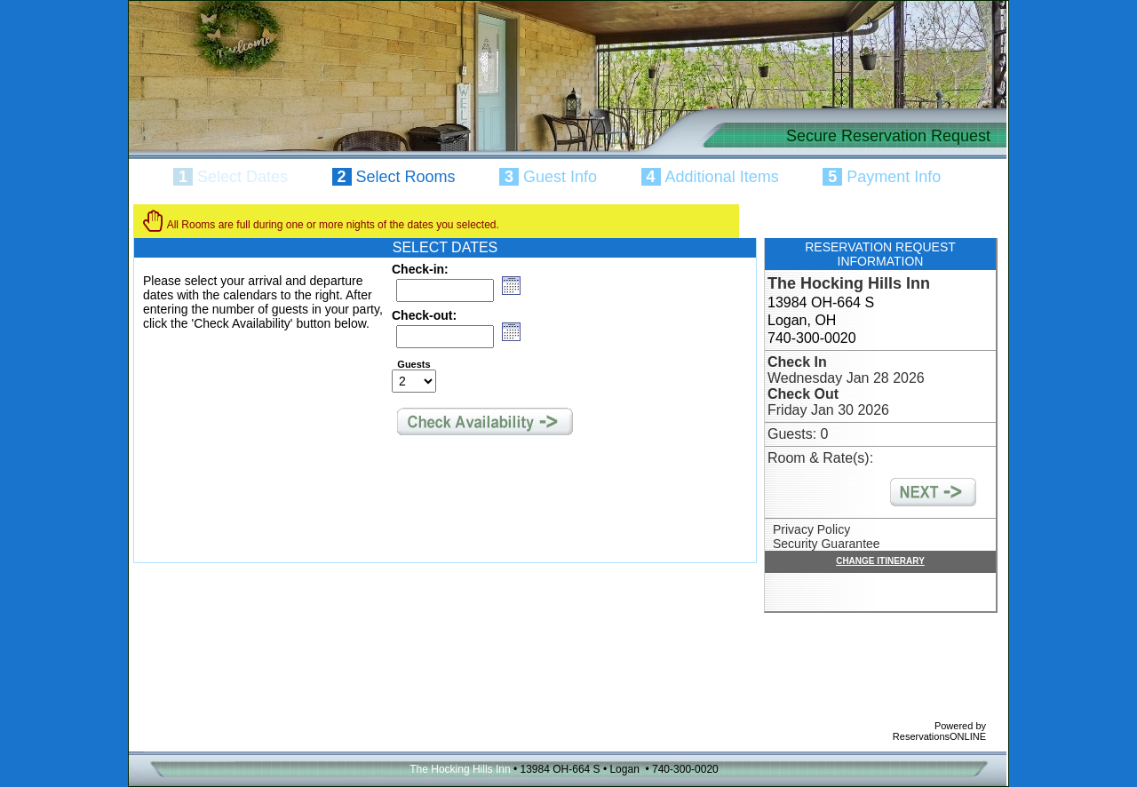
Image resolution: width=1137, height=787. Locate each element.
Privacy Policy (811, 529)
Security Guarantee (826, 544)
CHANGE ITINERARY (880, 561)
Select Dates (242, 177)
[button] (511, 285)
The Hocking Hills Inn (848, 283)
